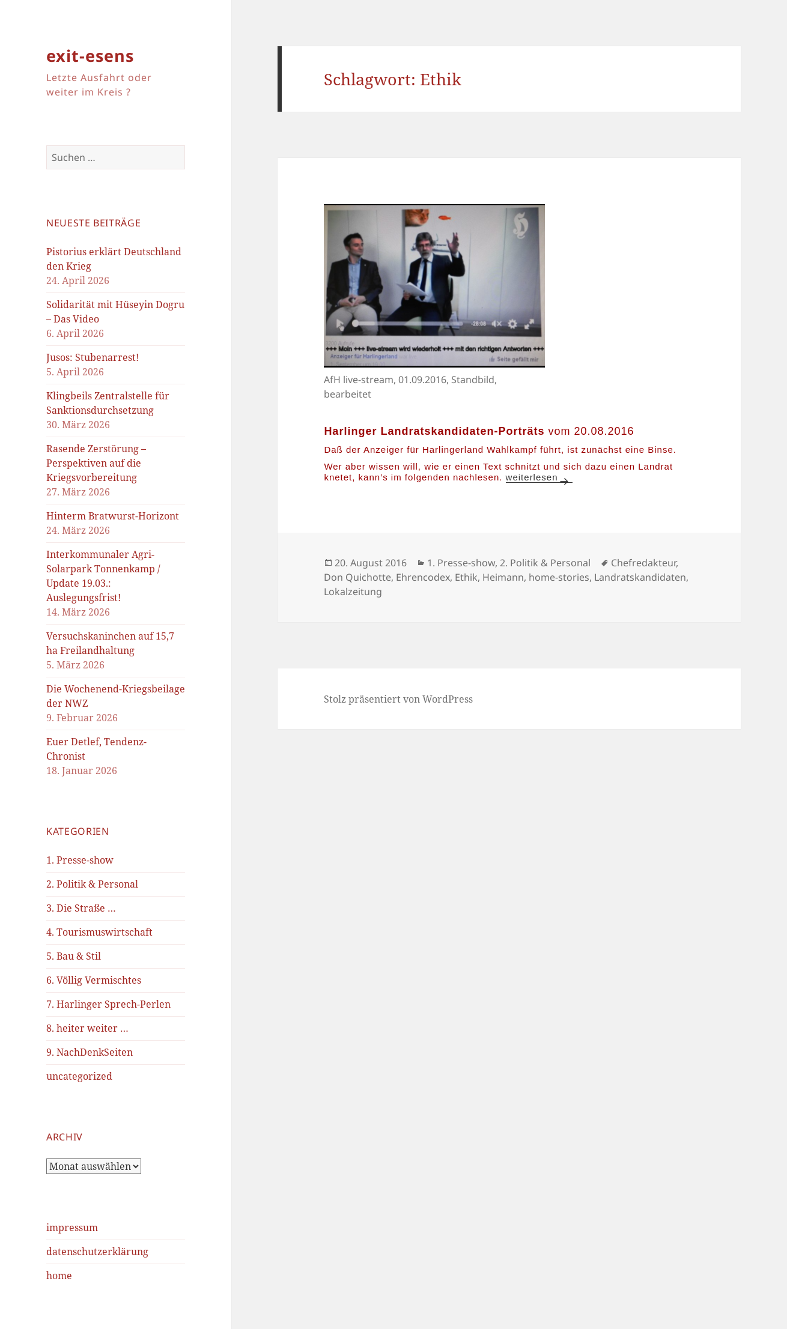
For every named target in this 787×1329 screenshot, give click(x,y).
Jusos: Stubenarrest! (92, 357)
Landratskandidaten (640, 577)
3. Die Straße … (81, 908)
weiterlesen (539, 477)
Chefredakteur (643, 562)
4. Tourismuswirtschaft (99, 932)
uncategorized (79, 1076)
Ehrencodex (423, 577)
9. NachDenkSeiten (89, 1052)
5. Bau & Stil (73, 956)
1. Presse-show (80, 860)
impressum (72, 1227)
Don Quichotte (357, 577)
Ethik (466, 577)
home (59, 1275)
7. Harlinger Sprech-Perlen (108, 1004)
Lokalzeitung (353, 591)
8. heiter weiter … (87, 1028)
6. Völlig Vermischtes (93, 980)
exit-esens (90, 55)
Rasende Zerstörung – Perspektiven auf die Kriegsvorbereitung (96, 463)
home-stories (559, 577)
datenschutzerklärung (97, 1251)
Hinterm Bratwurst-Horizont (112, 515)
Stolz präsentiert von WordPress (398, 699)
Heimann (503, 577)
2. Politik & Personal (92, 884)
